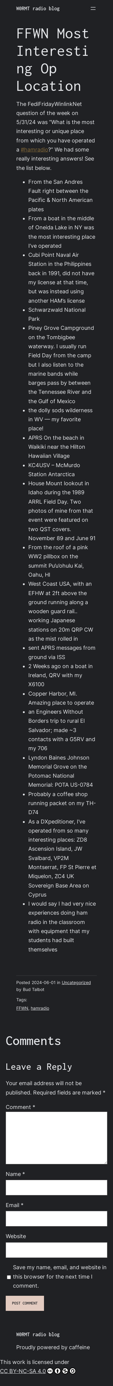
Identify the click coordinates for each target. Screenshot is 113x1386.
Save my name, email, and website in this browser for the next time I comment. (60, 1276)
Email (15, 1205)
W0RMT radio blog (38, 8)
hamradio (40, 1008)
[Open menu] (93, 8)
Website (16, 1236)
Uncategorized (76, 982)
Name (15, 1174)
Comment (20, 1107)
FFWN (22, 1008)
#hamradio (34, 149)
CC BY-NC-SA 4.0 (38, 1371)
